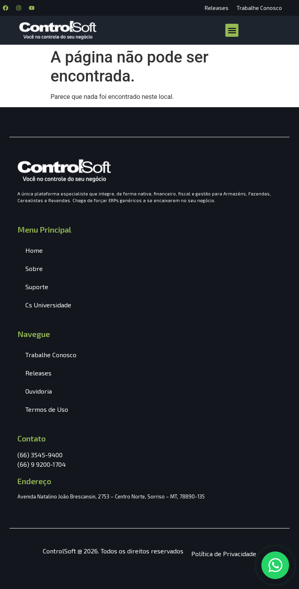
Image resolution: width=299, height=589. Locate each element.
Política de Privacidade (223, 553)
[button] (231, 30)
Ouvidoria (38, 391)
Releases (217, 7)
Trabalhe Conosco (259, 7)
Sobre (34, 268)
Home (34, 250)
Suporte (36, 286)
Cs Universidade (48, 305)
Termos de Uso (46, 409)
